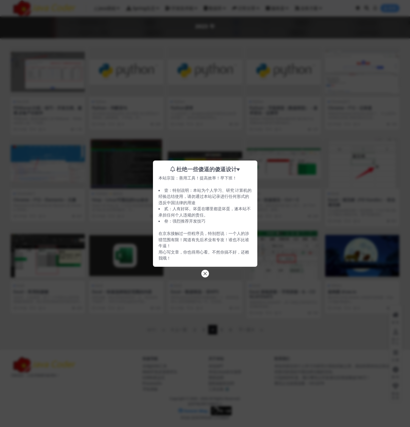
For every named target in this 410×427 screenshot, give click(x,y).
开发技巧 (197, 221)
